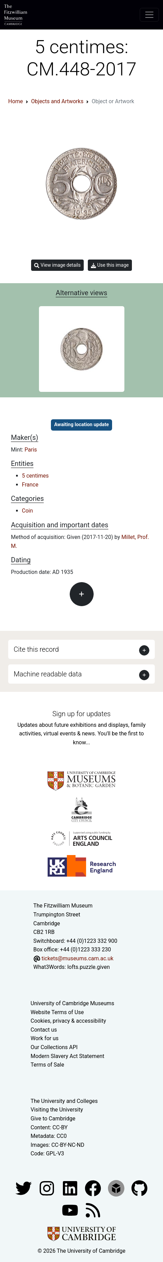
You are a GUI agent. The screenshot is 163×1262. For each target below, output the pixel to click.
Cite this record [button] (36, 649)
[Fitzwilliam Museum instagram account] (47, 1188)
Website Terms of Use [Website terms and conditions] (57, 1012)
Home (15, 101)
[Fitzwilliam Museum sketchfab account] (116, 1188)
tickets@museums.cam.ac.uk (77, 958)
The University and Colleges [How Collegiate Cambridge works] (64, 1101)
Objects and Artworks (57, 101)
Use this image (110, 265)
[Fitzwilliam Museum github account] (139, 1188)
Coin (27, 510)
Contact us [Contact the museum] (44, 1029)
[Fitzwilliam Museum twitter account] (24, 1188)
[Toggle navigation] (149, 15)
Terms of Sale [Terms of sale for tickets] (47, 1064)
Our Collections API (54, 1047)
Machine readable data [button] (48, 674)
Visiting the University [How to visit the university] (57, 1109)
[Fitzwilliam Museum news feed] (93, 1209)
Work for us (45, 1038)
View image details (57, 265)
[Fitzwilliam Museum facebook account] (70, 1188)
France (30, 484)
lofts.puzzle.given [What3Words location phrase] (88, 967)
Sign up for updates (81, 714)
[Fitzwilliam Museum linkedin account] (93, 1188)
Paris (31, 449)
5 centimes (35, 475)
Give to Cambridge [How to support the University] (53, 1118)
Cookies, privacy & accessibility (68, 1021)
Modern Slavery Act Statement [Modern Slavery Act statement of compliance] (68, 1056)
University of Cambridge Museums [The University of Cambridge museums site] (72, 1003)
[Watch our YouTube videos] (70, 1209)
